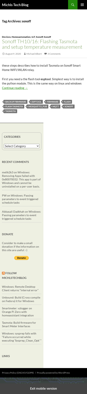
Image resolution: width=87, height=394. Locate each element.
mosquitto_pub (37, 106)
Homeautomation (21, 36)
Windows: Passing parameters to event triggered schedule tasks (20, 199)
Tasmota (10, 111)
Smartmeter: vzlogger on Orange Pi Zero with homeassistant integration (18, 312)
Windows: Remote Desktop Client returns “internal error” (20, 288)
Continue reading (15, 88)
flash (67, 101)
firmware (52, 101)
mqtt (55, 106)
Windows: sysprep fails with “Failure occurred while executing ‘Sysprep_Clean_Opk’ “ (21, 337)
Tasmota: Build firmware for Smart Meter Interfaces (19, 324)
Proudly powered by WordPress (53, 372)
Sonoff (39, 36)
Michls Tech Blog (15, 5)
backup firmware (15, 101)
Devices (6, 36)
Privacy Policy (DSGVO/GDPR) (18, 372)
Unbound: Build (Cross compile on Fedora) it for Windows (21, 299)
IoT (33, 36)
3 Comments (54, 53)
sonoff (69, 106)
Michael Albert (34, 53)
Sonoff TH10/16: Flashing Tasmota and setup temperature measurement (42, 44)
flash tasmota (14, 106)
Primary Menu (82, 4)
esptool (36, 101)
